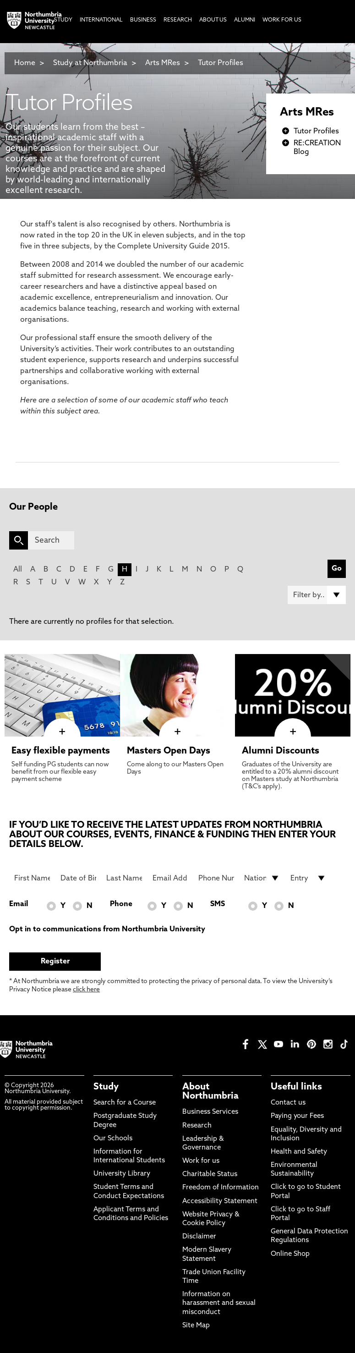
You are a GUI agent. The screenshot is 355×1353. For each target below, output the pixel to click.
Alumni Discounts (280, 751)
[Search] (51, 540)
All (17, 569)
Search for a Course (124, 1103)
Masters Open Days (168, 751)
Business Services (210, 1112)
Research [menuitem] (178, 20)
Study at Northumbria (90, 63)
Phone (121, 904)
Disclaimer (199, 1236)
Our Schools (112, 1138)
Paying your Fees (297, 1116)
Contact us (288, 1103)
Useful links (296, 1087)
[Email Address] (170, 878)
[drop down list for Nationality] (262, 878)
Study (106, 1087)
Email (18, 904)
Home (24, 63)
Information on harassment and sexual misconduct (219, 1303)
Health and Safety (299, 1152)
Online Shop (290, 1254)
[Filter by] (317, 595)
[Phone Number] (216, 878)
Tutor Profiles (220, 63)
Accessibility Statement (219, 1201)
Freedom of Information (220, 1187)
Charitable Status (209, 1174)
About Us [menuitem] (213, 20)
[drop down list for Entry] (308, 878)
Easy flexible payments (60, 751)
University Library (121, 1174)
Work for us (200, 1161)
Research (197, 1125)
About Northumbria (210, 1092)
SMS (217, 904)
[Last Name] (124, 878)
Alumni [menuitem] (244, 20)
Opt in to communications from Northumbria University (107, 929)
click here (86, 989)
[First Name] (32, 878)
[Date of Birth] (78, 878)
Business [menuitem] (143, 20)
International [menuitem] (101, 20)
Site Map (196, 1325)
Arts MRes (162, 63)
